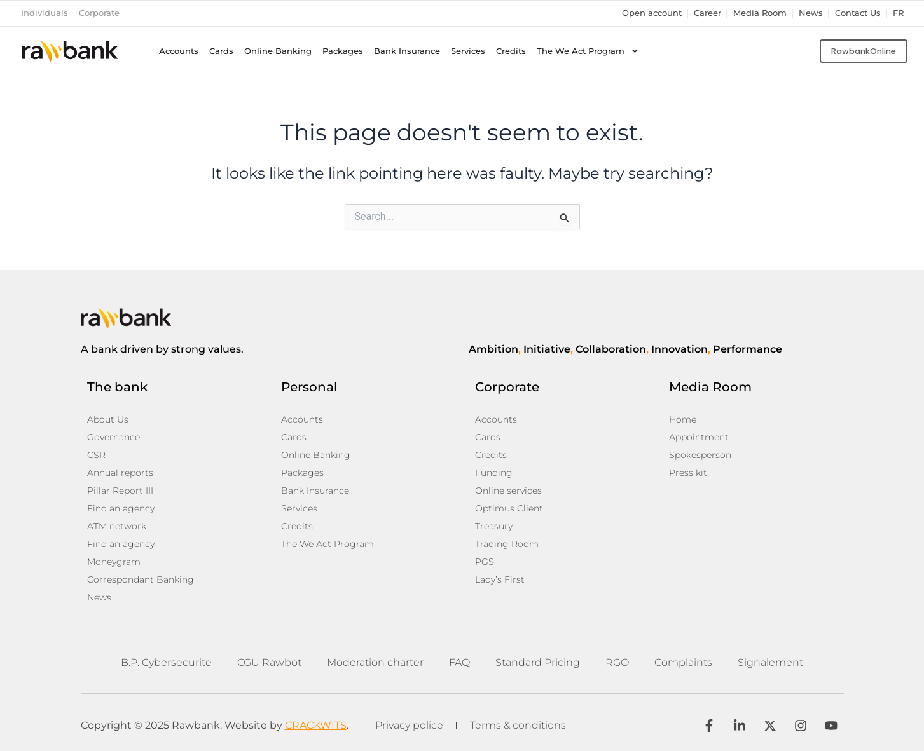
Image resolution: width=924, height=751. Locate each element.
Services (468, 51)
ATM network (116, 526)
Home (682, 419)
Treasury (494, 526)
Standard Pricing (537, 662)
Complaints (683, 662)
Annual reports (120, 472)
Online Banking (278, 51)
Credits (511, 51)
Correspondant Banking (140, 579)
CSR (96, 455)
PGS (484, 561)
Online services (508, 490)
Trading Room (507, 544)
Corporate (99, 13)
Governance (113, 437)
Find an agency (121, 508)
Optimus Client (509, 508)
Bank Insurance (407, 51)
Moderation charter (375, 662)
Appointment (699, 437)
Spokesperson (700, 455)
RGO (617, 662)
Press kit (688, 472)
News (811, 13)
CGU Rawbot (269, 662)
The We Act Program (588, 51)
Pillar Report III (120, 490)
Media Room (760, 13)
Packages (342, 51)
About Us (107, 419)
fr (898, 13)
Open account (652, 13)
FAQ (459, 662)
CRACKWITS (316, 725)
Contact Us (858, 13)
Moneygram (114, 561)
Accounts (178, 51)
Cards (221, 51)
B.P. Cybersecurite (166, 662)
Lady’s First (500, 579)
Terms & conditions (518, 725)
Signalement (770, 662)
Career (707, 13)
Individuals (44, 13)
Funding (494, 472)
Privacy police (409, 725)
